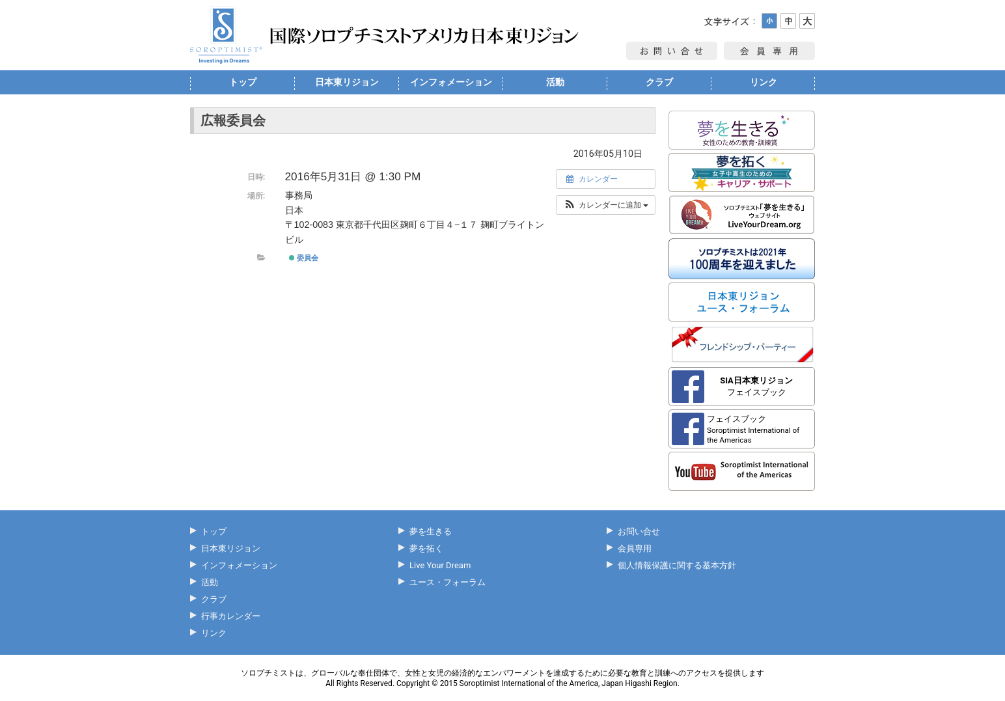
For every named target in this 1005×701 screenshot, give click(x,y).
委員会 (303, 258)
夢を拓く (426, 548)
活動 (555, 82)
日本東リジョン (347, 82)
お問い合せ (639, 531)
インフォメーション (451, 82)
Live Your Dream (440, 565)
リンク (763, 82)
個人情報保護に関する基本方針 (677, 565)
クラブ (659, 82)
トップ (242, 82)
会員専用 (635, 548)
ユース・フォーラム (447, 582)
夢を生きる (430, 531)
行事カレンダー (230, 616)
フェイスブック (756, 386)
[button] (606, 205)
